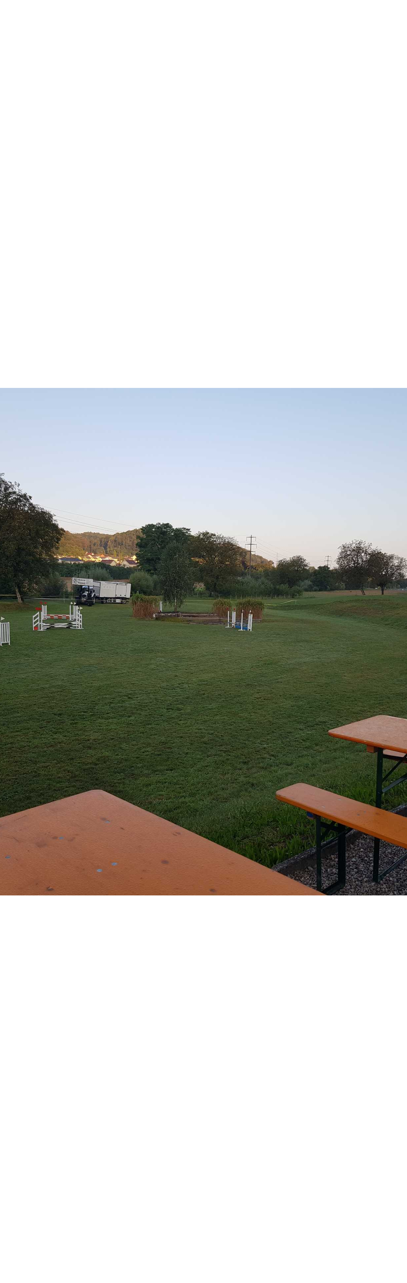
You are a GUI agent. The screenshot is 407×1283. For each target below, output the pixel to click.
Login (348, 12)
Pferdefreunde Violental (60, 12)
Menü (384, 12)
